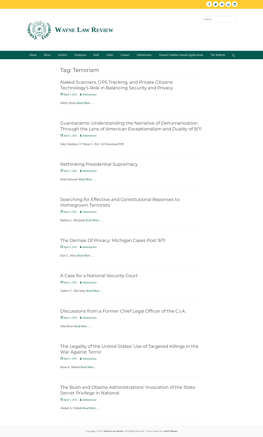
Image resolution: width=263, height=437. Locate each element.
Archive (62, 54)
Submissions (144, 54)
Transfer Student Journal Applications (181, 54)
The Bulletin (217, 54)
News (47, 54)
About (33, 54)
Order (109, 54)
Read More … (85, 102)
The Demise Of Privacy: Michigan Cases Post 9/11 (112, 240)
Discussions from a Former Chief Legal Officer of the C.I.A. (123, 311)
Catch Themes (170, 431)
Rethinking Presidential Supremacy (99, 164)
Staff (96, 54)
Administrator (89, 94)
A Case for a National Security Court (99, 275)
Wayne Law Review (84, 29)
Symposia (80, 54)
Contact (124, 54)
